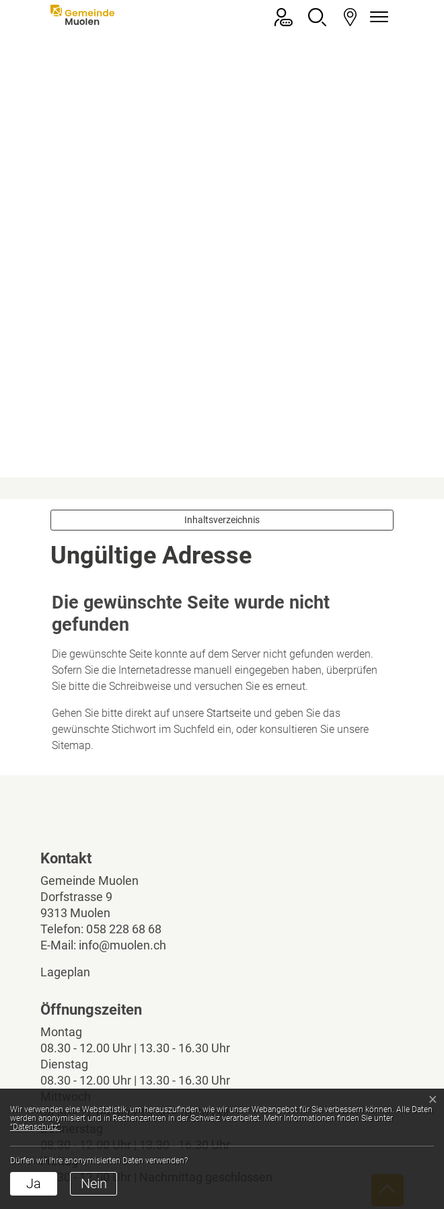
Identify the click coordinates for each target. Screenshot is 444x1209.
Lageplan (76, 797)
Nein (94, 1183)
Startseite (229, 538)
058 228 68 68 (123, 754)
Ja (33, 1183)
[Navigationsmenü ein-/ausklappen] (377, 17)
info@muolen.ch (122, 770)
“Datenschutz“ (35, 1127)
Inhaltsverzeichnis (222, 345)
